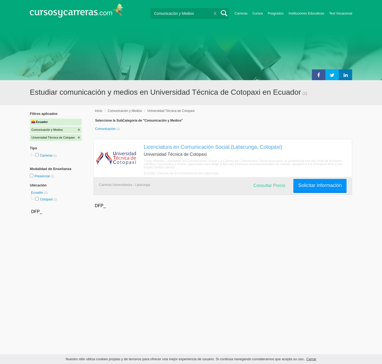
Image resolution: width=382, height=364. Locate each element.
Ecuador (37, 193)
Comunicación (105, 129)
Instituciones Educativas (306, 13)
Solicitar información (320, 185)
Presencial (42, 176)
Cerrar (311, 359)
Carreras (241, 13)
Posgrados (276, 13)
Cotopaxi (46, 199)
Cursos (257, 13)
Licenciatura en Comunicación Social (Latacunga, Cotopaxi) (213, 147)
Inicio (98, 111)
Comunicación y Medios (125, 111)
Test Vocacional (340, 13)
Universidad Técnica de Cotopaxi (170, 111)
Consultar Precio (269, 185)
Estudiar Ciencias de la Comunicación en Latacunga (181, 173)
